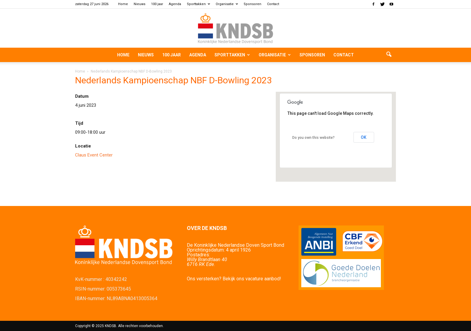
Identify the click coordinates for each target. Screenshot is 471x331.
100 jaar (157, 4)
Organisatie (227, 4)
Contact (273, 4)
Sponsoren (252, 4)
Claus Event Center (94, 155)
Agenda (175, 4)
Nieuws (139, 4)
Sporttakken (198, 4)
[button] (388, 55)
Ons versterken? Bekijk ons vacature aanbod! (234, 279)
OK (363, 137)
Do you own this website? (313, 138)
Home (123, 4)
